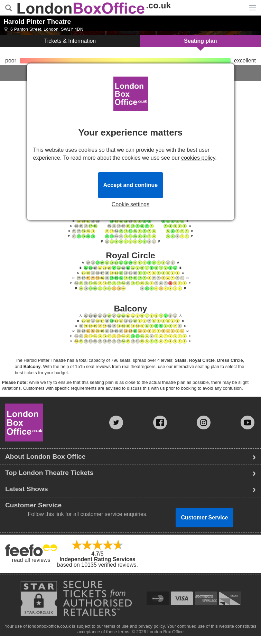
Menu (251, 4)
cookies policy (198, 158)
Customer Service (204, 517)
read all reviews (31, 560)
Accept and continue (130, 185)
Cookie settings (130, 204)
